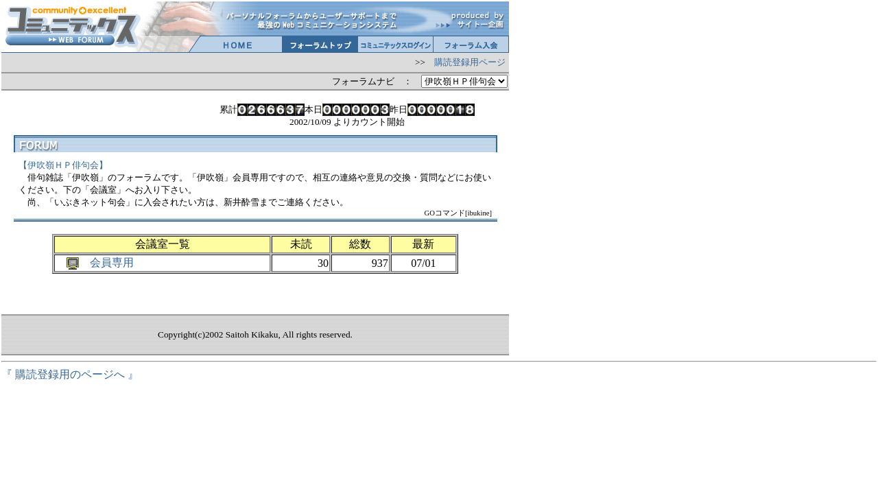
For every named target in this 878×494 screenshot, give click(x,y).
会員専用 (112, 262)
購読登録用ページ (470, 62)
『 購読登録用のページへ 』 (70, 374)
